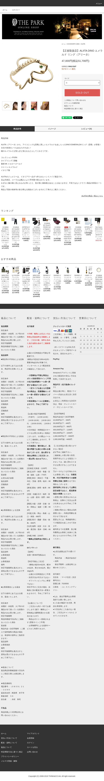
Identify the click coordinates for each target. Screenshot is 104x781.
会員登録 (30, 738)
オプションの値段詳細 (72, 103)
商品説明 (17, 129)
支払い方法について (9, 738)
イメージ (52, 129)
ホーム (5, 10)
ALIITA (83, 44)
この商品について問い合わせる (75, 100)
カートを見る (32, 747)
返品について (68, 106)
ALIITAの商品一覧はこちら (92, 196)
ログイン (30, 743)
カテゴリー (14, 10)
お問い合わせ (32, 752)
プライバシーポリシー (10, 756)
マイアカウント (33, 733)
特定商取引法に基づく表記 (73, 109)
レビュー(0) (86, 129)
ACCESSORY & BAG (73, 44)
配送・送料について (9, 743)
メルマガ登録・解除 (9, 761)
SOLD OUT (82, 92)
